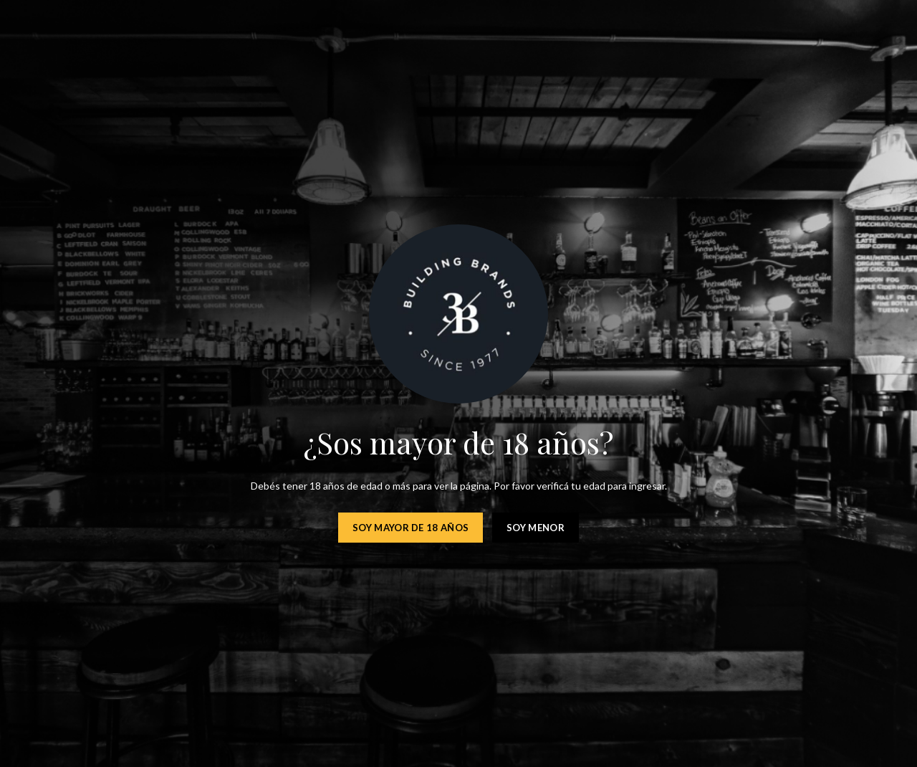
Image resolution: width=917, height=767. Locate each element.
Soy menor (535, 527)
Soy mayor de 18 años (410, 527)
